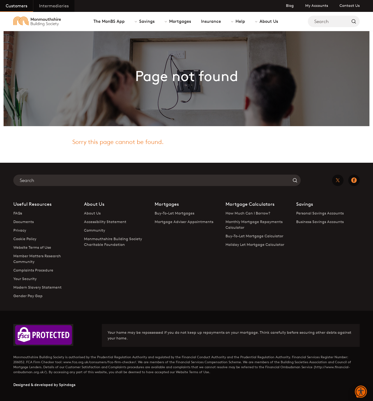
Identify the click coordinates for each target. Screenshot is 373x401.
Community (94, 230)
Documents (23, 222)
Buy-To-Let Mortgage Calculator (254, 236)
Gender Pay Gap (28, 296)
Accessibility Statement (105, 222)
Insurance (211, 21)
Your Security (25, 279)
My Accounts (316, 5)
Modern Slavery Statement (37, 287)
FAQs (17, 213)
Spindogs (67, 384)
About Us (268, 21)
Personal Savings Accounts (320, 213)
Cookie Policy (24, 239)
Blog (290, 5)
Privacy (19, 230)
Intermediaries (54, 5)
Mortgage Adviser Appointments (184, 222)
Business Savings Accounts (320, 222)
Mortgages (179, 21)
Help (239, 21)
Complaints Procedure (33, 270)
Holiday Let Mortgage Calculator (255, 244)
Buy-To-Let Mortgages (174, 213)
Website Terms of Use (32, 247)
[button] (361, 392)
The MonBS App (109, 21)
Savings (146, 21)
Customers (16, 5)
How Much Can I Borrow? (248, 213)
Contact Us (349, 5)
